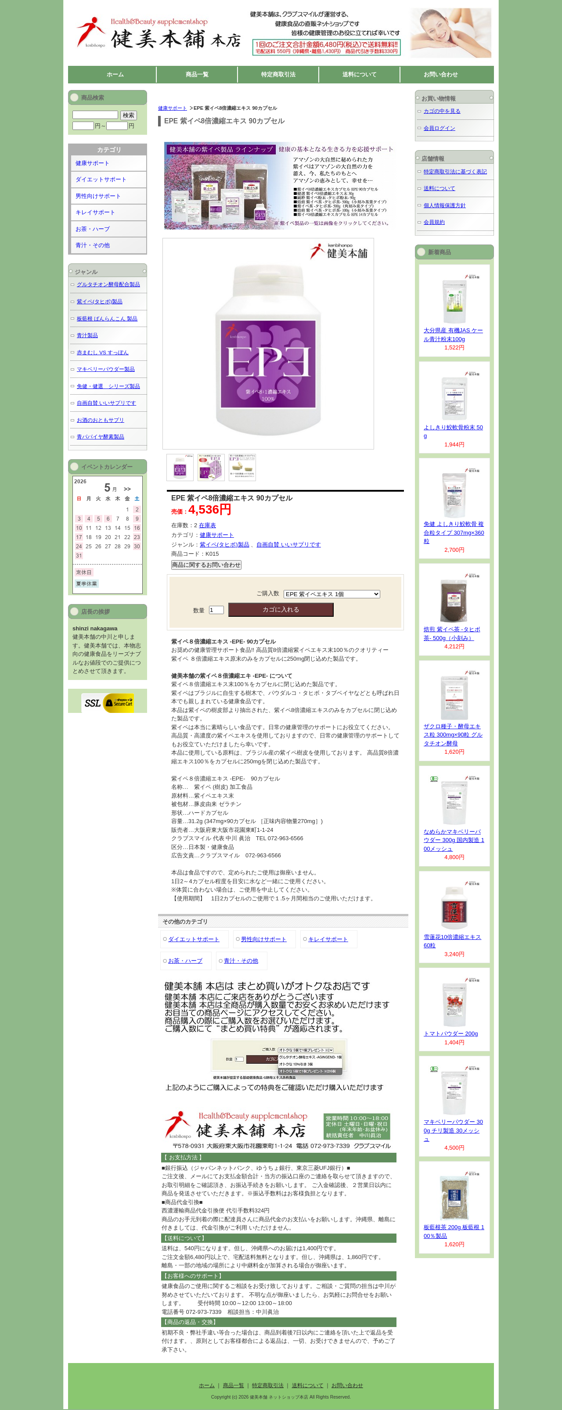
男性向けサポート (264, 939)
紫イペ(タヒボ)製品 (224, 544)
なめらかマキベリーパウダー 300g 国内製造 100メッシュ (454, 840)
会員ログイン (439, 128)
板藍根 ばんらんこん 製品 (107, 318)
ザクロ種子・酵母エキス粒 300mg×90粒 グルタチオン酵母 (453, 735)
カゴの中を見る (442, 111)
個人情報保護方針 (445, 205)
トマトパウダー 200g (451, 1033)
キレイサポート (328, 939)
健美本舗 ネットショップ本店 (151, 9)
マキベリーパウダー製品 (106, 369)
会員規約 (434, 222)
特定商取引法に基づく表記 (455, 171)
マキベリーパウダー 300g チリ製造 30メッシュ (453, 1130)
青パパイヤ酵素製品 (100, 436)
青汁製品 (87, 335)
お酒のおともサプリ (100, 420)
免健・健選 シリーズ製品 (108, 386)
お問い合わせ (441, 74)
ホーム (115, 74)
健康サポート (172, 108)
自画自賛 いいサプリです (288, 544)
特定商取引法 (278, 74)
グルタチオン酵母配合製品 (108, 284)
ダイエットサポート (194, 939)
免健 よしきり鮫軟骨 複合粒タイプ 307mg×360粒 (454, 532)
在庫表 (207, 525)
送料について (359, 74)
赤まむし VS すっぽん (103, 352)
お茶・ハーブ (185, 960)
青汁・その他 (241, 960)
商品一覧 (197, 74)
